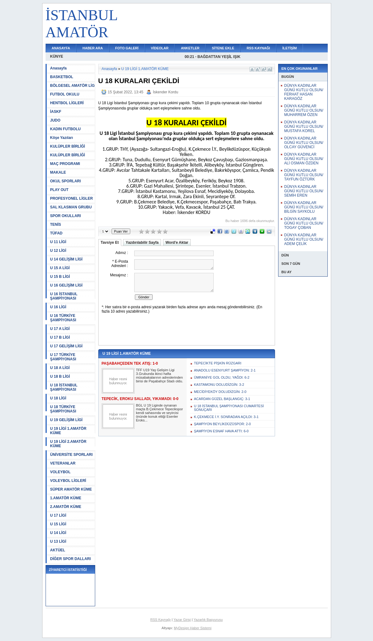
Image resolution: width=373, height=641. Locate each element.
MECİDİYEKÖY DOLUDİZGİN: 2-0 (220, 392)
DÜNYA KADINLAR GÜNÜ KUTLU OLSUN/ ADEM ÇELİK (303, 239)
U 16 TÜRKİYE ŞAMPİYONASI (63, 318)
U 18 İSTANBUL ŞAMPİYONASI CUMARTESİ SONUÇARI (229, 408)
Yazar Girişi (182, 619)
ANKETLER (190, 48)
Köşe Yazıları (61, 138)
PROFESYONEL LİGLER (71, 198)
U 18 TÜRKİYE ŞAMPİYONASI (63, 409)
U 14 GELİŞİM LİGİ (66, 259)
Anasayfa (58, 68)
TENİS (55, 224)
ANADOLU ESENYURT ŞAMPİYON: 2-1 (225, 370)
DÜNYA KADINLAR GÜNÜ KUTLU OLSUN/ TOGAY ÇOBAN (303, 223)
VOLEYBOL (60, 472)
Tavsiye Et (110, 242)
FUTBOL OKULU (64, 94)
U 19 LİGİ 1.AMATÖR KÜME (68, 430)
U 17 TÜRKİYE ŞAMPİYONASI (63, 357)
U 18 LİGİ (58, 398)
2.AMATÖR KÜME (65, 507)
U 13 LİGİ (58, 541)
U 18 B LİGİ (60, 376)
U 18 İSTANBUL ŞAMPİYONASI (64, 387)
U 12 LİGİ (58, 250)
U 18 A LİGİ (60, 368)
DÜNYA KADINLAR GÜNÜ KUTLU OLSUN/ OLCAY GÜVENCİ (303, 142)
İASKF (55, 111)
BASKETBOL (61, 77)
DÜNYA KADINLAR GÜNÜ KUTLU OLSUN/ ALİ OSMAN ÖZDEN (303, 158)
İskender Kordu (165, 92)
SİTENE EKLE (223, 48)
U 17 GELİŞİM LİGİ (66, 346)
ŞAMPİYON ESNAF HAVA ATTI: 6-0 (221, 431)
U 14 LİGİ (58, 533)
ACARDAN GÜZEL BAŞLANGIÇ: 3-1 (222, 399)
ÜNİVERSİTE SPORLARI (71, 454)
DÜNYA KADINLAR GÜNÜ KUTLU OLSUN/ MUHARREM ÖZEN (303, 110)
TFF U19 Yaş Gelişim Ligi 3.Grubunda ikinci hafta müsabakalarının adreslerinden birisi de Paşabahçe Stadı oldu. (159, 375)
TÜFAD (56, 233)
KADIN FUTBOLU (65, 129)
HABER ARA (92, 48)
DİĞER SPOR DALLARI (70, 559)
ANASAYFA (61, 48)
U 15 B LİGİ (60, 276)
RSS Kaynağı (160, 619)
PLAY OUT (59, 190)
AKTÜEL (57, 550)
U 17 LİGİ (58, 515)
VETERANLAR (63, 463)
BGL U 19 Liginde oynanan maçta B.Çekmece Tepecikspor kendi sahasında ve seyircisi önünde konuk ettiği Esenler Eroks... (159, 412)
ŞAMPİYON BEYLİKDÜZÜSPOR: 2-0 (222, 424)
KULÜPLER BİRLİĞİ (67, 146)
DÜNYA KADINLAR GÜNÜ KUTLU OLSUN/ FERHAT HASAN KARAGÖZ (303, 92)
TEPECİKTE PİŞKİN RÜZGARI (218, 363)
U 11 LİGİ (58, 242)
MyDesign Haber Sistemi (192, 628)
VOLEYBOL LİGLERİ (68, 481)
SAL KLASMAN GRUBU (71, 207)
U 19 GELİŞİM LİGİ (66, 420)
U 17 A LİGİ (60, 329)
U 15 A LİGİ (60, 268)
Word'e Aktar (177, 242)
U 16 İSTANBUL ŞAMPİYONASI (64, 296)
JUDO (55, 120)
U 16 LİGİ (58, 307)
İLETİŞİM (289, 48)
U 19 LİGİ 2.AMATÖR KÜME (68, 443)
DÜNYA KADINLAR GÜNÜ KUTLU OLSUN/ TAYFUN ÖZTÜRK (303, 174)
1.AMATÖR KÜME (65, 498)
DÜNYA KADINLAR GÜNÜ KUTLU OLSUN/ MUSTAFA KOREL (303, 126)
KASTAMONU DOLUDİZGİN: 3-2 (219, 384)
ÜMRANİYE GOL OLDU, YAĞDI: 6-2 (222, 377)
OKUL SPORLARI (65, 181)
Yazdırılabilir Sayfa (142, 242)
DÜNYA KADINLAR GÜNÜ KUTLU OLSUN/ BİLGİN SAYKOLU (303, 207)
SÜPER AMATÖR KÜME (71, 489)
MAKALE (58, 172)
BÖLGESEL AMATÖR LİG (72, 85)
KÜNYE (56, 56)
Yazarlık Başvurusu (208, 619)
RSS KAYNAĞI (258, 48)
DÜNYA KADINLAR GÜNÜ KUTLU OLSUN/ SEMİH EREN (303, 191)
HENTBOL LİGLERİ (67, 103)
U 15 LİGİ (58, 524)
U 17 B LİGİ (60, 337)
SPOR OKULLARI (65, 216)
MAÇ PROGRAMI (65, 164)
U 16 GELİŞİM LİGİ (66, 285)
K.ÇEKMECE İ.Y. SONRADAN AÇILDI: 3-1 (226, 417)
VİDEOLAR (160, 48)
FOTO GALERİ (127, 48)
